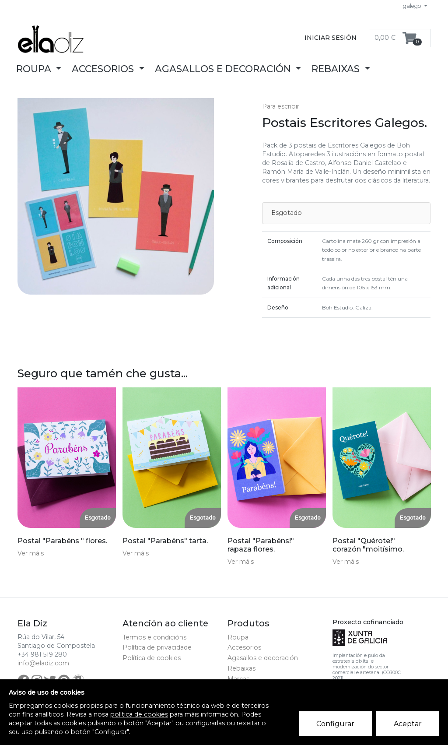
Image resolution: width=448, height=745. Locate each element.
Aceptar (408, 724)
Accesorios (244, 647)
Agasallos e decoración (263, 658)
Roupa (238, 637)
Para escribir (280, 106)
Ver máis (31, 553)
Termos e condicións (154, 637)
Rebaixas (242, 668)
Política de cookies (151, 658)
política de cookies (139, 714)
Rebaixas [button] (337, 68)
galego (413, 6)
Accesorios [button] (104, 68)
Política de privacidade (157, 647)
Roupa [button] (35, 68)
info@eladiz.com (43, 663)
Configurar (335, 724)
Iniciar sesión (330, 38)
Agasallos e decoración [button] (224, 68)
